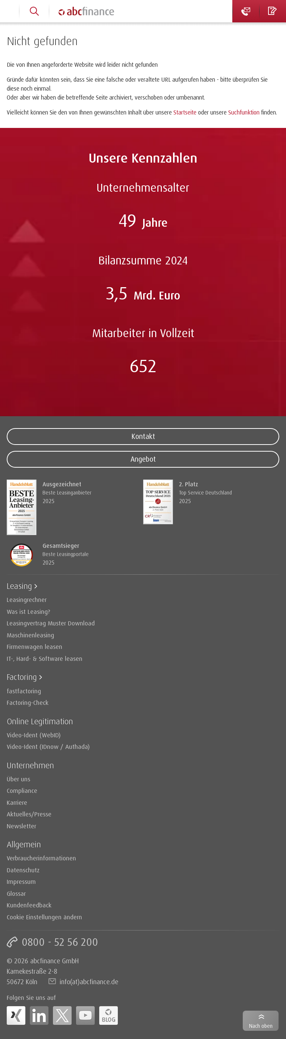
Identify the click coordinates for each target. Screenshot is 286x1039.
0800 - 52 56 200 (60, 941)
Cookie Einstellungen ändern (44, 917)
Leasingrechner (27, 599)
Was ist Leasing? (28, 611)
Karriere (17, 802)
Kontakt (143, 436)
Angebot (143, 459)
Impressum (21, 881)
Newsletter (21, 826)
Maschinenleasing (30, 635)
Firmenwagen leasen (34, 646)
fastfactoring (24, 691)
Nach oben (261, 1026)
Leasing (19, 585)
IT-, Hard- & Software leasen (44, 658)
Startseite (185, 112)
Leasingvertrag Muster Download (51, 623)
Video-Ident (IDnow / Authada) (48, 746)
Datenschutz (23, 870)
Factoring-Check (27, 702)
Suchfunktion (244, 112)
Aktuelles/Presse (29, 814)
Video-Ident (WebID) (34, 735)
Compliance (22, 790)
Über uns (18, 779)
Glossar (16, 893)
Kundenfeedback (29, 905)
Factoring (22, 676)
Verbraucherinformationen (41, 858)
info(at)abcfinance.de (89, 981)
